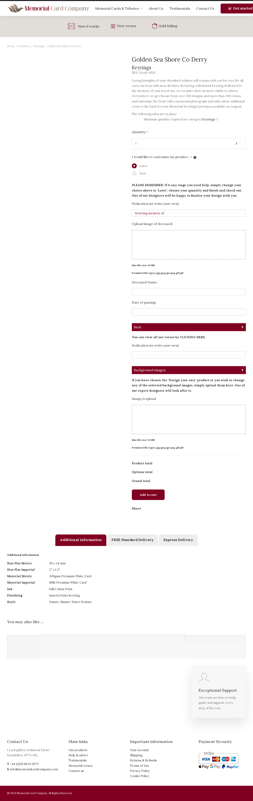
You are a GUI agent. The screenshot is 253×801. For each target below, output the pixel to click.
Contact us (76, 771)
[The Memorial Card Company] (48, 8)
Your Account (139, 750)
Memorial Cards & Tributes (118, 8)
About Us (156, 8)
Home (11, 46)
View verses (126, 26)
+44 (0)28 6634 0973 (24, 764)
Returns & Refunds (143, 760)
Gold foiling (168, 26)
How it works (88, 26)
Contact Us (205, 8)
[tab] (80, 540)
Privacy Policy (140, 771)
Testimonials (180, 8)
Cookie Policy (139, 776)
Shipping (136, 755)
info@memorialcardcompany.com (34, 769)
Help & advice (78, 755)
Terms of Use (139, 766)
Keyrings (39, 46)
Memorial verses (80, 766)
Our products (78, 750)
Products (24, 46)
